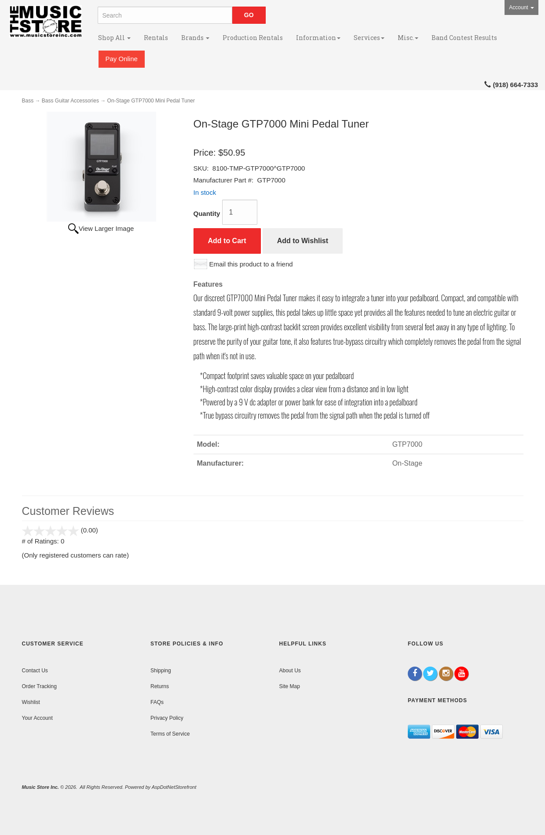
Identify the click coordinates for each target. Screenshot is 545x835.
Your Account (37, 718)
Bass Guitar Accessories (70, 101)
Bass (28, 101)
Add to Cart (227, 240)
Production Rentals (253, 37)
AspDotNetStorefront (174, 787)
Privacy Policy (166, 718)
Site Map (289, 686)
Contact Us (35, 670)
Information (318, 37)
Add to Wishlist (302, 240)
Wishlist (31, 702)
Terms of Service (170, 734)
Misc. (408, 37)
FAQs (157, 702)
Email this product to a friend (251, 264)
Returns (159, 686)
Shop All (114, 37)
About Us (290, 670)
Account (521, 7)
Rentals (156, 37)
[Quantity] (239, 212)
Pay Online (122, 58)
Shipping (160, 670)
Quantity (207, 213)
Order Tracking (39, 686)
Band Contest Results (464, 37)
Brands (195, 37)
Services (369, 37)
